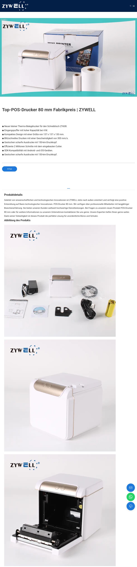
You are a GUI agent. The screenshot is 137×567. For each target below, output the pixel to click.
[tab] (68, 187)
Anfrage (9, 169)
